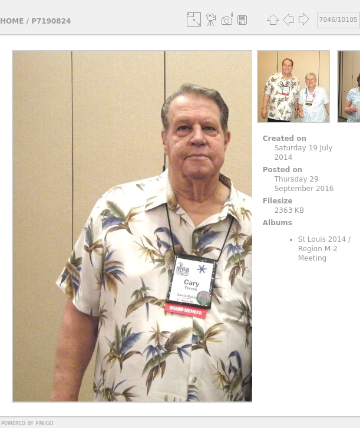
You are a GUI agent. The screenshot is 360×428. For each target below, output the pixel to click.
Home (12, 21)
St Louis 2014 (322, 239)
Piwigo (44, 423)
